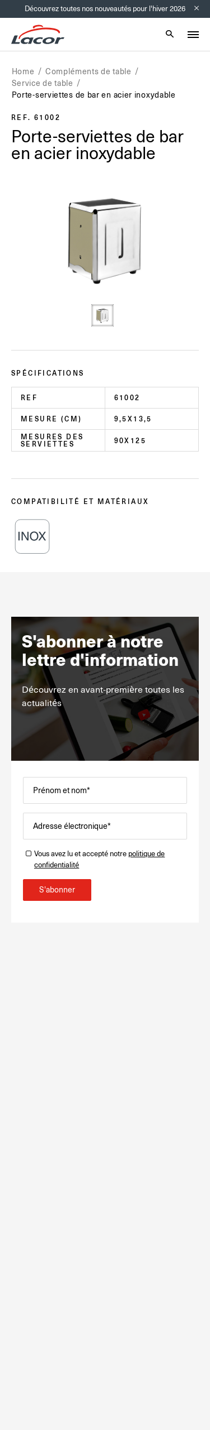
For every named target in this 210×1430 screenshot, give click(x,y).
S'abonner (57, 889)
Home (23, 71)
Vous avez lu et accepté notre (99, 859)
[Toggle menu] (193, 34)
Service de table (42, 83)
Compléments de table (88, 71)
